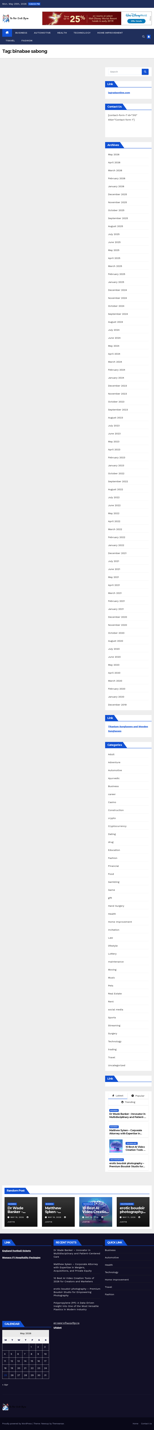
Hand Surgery (116, 905)
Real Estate (115, 993)
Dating (112, 834)
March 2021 (115, 593)
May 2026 (113, 154)
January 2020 (116, 696)
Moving (112, 969)
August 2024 (115, 321)
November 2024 (117, 298)
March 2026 (115, 170)
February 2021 (116, 601)
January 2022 (116, 545)
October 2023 (116, 401)
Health (62, 32)
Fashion (27, 40)
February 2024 (116, 369)
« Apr (5, 1384)
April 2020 (114, 672)
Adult (111, 754)
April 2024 (114, 353)
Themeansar (58, 1423)
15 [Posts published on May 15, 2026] (32, 1361)
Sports (112, 1017)
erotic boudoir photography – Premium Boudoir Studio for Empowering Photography (126, 1166)
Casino (112, 802)
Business (21, 32)
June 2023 (114, 433)
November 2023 (117, 393)
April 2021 (114, 585)
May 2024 (113, 345)
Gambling (113, 882)
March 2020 (115, 680)
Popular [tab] (138, 1095)
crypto (112, 818)
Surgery (112, 1033)
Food (111, 874)
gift (110, 897)
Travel (10, 40)
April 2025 (114, 258)
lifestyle (113, 945)
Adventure (114, 762)
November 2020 (117, 625)
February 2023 (116, 457)
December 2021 (117, 553)
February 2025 (116, 274)
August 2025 (115, 226)
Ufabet (58, 1327)
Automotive (42, 32)
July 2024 (114, 329)
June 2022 (114, 505)
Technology (82, 32)
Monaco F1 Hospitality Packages (21, 1257)
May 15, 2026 (92, 1217)
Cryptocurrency (117, 826)
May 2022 (113, 513)
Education (114, 850)
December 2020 (117, 617)
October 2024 (116, 306)
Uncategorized (116, 1065)
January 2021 (116, 609)
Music (111, 977)
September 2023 (118, 409)
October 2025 (116, 210)
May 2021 (113, 577)
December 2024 (117, 290)
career (112, 794)
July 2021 (113, 561)
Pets (110, 985)
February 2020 (116, 688)
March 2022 (115, 529)
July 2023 (114, 425)
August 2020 (115, 640)
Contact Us (146, 1423)
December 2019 (117, 704)
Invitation (113, 929)
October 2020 (116, 632)
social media (115, 1009)
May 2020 (114, 664)
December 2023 (117, 385)
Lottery (112, 953)
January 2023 (116, 465)
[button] (143, 36)
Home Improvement (110, 32)
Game (111, 889)
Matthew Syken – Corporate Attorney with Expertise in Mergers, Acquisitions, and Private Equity (125, 1135)
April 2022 (114, 521)
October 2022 (116, 473)
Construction (116, 810)
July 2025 (114, 234)
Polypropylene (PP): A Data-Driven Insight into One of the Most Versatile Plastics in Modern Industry (76, 1306)
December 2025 (117, 194)
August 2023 (115, 417)
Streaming (114, 1025)
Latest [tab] (117, 1095)
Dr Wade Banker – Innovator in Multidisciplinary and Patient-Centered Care (127, 1117)
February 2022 (116, 537)
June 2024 (114, 337)
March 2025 (115, 266)
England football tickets (16, 1250)
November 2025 (117, 202)
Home (135, 1423)
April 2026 (114, 162)
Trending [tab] (128, 1102)
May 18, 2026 (18, 1217)
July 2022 (114, 497)
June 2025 (114, 242)
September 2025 (118, 218)
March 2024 (115, 361)
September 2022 (118, 481)
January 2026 (116, 186)
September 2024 (118, 314)
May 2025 (113, 250)
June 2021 (114, 569)
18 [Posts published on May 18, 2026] (5, 1368)
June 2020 (114, 656)
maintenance (116, 961)
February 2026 (116, 178)
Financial (113, 866)
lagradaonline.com (119, 92)
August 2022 (115, 489)
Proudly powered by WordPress (17, 1423)
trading (112, 1049)
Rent (111, 1001)
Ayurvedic (114, 778)
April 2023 (114, 449)
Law (110, 937)
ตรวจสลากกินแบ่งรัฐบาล (66, 1323)
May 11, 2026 (129, 1217)
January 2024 (116, 377)
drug (111, 842)
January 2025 (116, 282)
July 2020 (114, 648)
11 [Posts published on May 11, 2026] (5, 1361)
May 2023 (113, 441)
